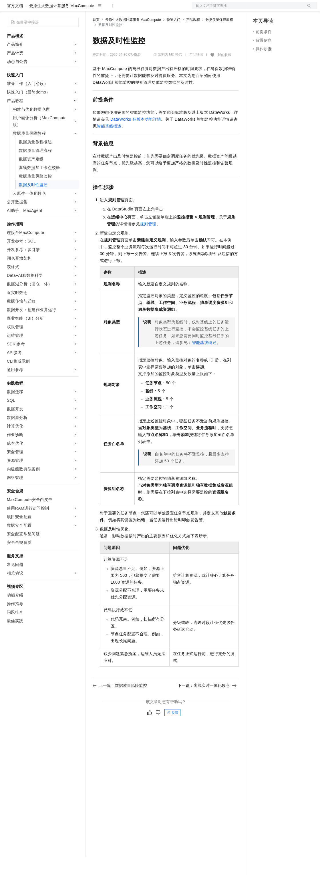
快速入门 (173, 38)
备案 (259, 9)
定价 (124, 9)
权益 (110, 9)
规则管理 (148, 242)
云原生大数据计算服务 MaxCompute (61, 24)
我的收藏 (224, 73)
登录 (307, 9)
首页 (96, 38)
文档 (247, 9)
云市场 (139, 9)
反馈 (172, 731)
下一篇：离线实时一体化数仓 (207, 703)
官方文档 (15, 24)
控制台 (273, 9)
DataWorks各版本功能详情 (135, 137)
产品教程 (193, 38)
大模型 (59, 9)
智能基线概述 (109, 144)
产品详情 (196, 73)
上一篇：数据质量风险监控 (120, 703)
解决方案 (92, 9)
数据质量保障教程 (219, 38)
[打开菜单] (9, 9)
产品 (74, 9)
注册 (286, 9)
